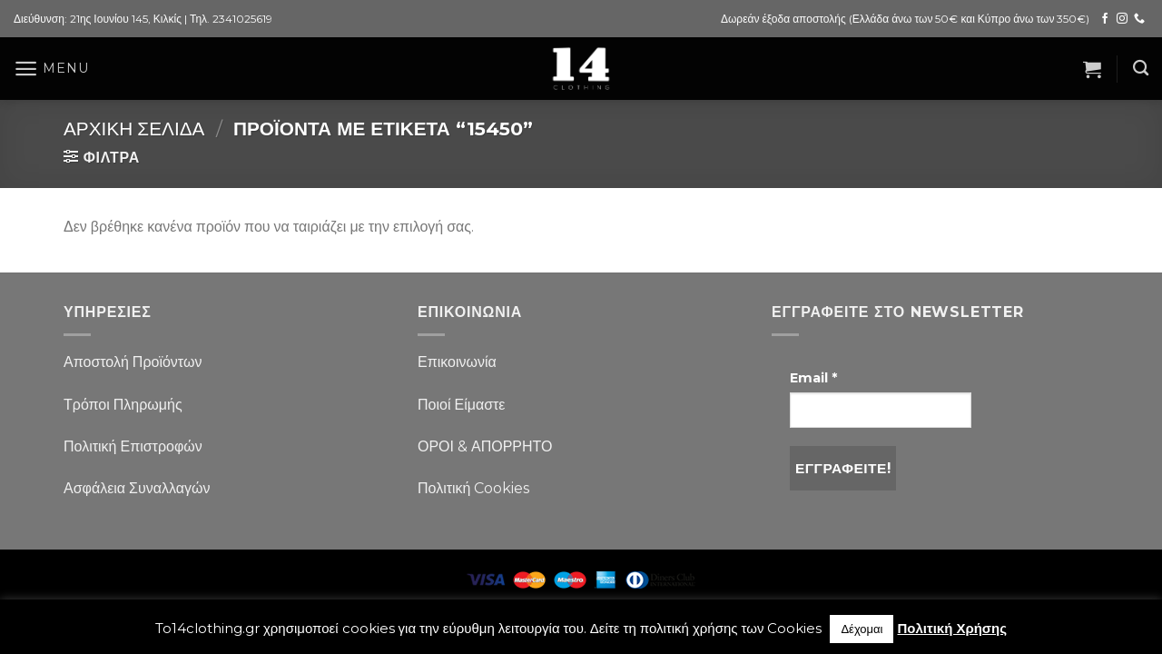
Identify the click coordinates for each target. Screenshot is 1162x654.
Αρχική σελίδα (134, 128)
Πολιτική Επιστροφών (133, 446)
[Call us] (1139, 19)
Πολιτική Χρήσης (952, 628)
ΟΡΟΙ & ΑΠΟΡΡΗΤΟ (485, 446)
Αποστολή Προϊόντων (133, 362)
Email (813, 378)
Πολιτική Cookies (473, 488)
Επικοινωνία (457, 362)
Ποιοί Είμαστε (461, 404)
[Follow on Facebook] (1104, 19)
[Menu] (51, 69)
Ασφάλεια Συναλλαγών (137, 488)
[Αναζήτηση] (1140, 68)
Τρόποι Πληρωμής (123, 404)
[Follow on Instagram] (1122, 19)
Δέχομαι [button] (861, 628)
